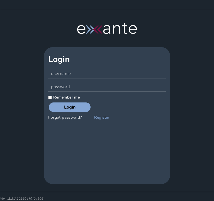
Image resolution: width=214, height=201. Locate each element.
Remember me (64, 97)
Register (102, 117)
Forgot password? (65, 117)
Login (70, 107)
